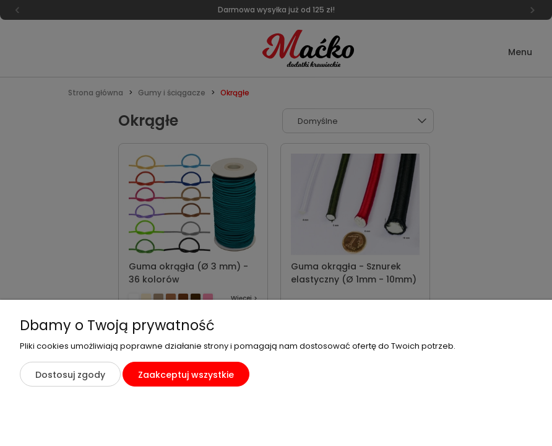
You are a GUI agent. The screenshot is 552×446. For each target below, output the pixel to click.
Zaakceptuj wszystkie (186, 375)
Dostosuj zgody (70, 375)
